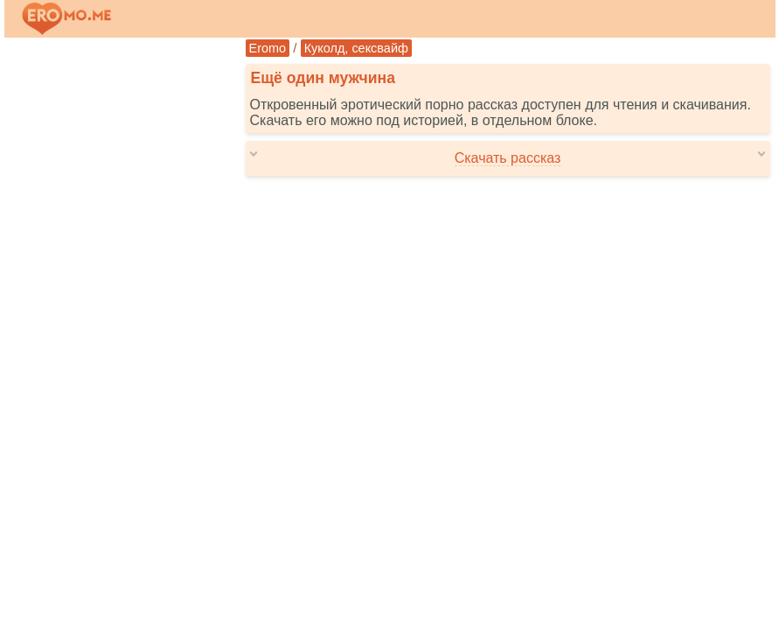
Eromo (268, 48)
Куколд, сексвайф (356, 48)
